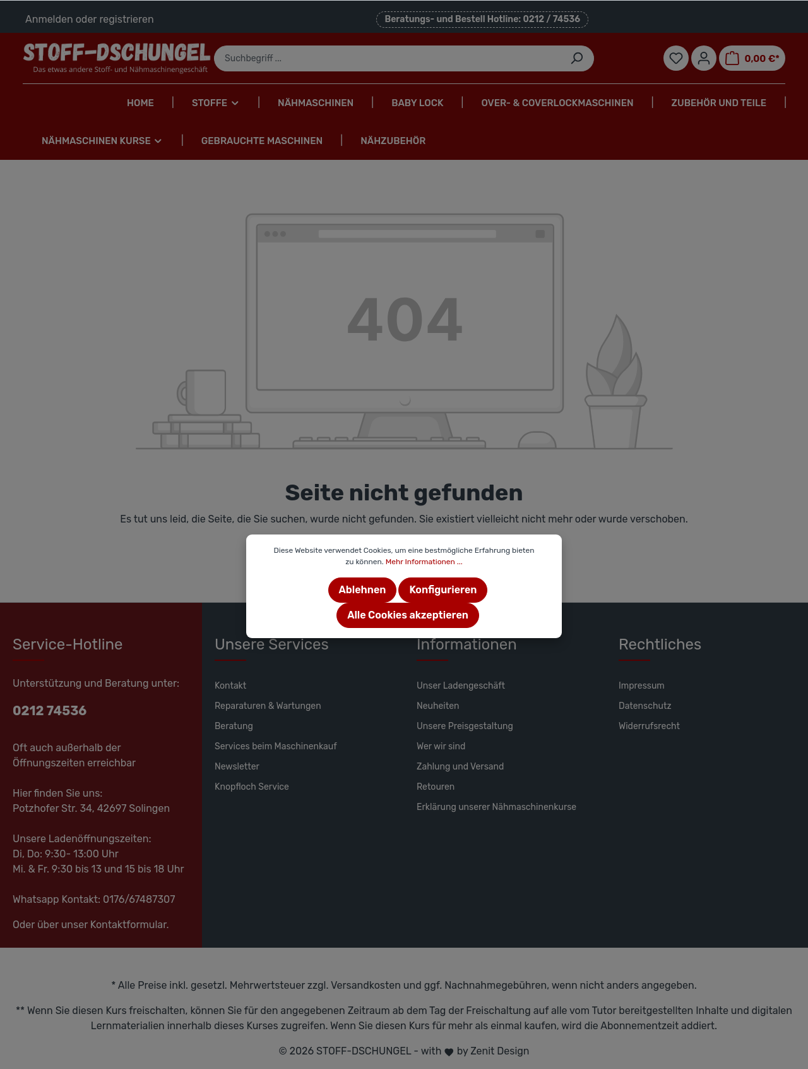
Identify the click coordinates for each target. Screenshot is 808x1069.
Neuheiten (438, 706)
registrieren (126, 19)
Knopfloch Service (252, 787)
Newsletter (237, 766)
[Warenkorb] (752, 58)
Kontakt (230, 685)
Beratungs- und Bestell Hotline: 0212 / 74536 (482, 19)
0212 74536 (49, 710)
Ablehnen (362, 590)
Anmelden (49, 19)
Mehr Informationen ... (424, 561)
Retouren (435, 787)
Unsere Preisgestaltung (465, 726)
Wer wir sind (441, 746)
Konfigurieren (443, 590)
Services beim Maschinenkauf (276, 746)
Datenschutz (645, 706)
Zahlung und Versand (460, 766)
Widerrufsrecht (649, 726)
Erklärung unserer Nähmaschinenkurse (496, 807)
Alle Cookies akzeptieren (407, 615)
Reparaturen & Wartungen (268, 706)
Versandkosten (366, 985)
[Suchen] (576, 58)
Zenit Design (499, 1051)
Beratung (234, 726)
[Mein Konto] (703, 58)
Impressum (642, 685)
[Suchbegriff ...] (387, 58)
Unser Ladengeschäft (461, 685)
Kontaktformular (128, 925)
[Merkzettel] (676, 58)
